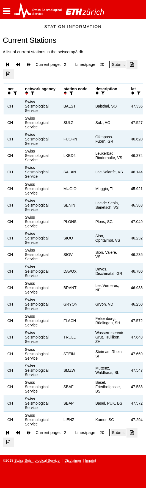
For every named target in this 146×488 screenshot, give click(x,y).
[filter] (14, 93)
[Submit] (118, 64)
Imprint (90, 460)
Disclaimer (73, 460)
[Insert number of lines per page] (104, 64)
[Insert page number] (68, 64)
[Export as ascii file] (8, 74)
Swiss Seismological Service (37, 460)
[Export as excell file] (131, 64)
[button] (6, 11)
